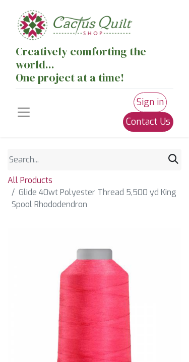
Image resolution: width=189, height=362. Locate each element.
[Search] (173, 159)
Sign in (150, 102)
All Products (30, 180)
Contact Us (148, 122)
